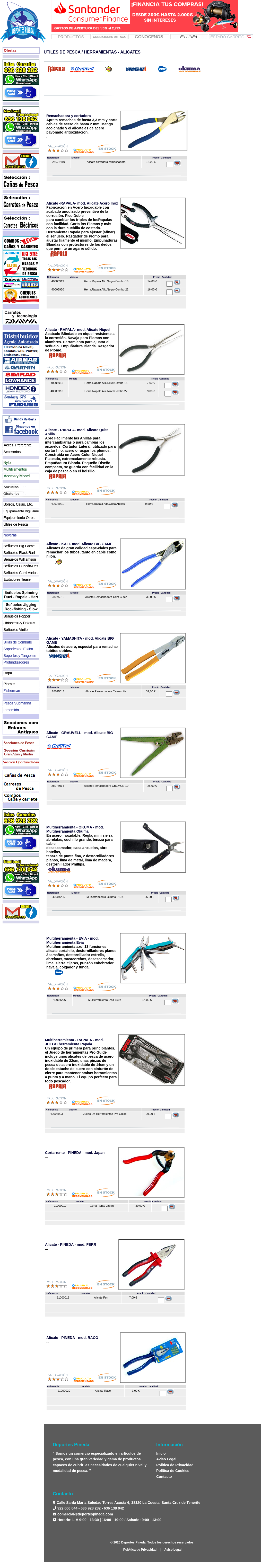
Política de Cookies (172, 1471)
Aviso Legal (166, 1459)
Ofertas (10, 50)
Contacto (164, 1477)
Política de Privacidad (175, 1465)
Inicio (161, 1453)
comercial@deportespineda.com (85, 1514)
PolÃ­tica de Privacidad (139, 1549)
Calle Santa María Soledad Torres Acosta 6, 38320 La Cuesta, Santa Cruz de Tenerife (128, 1503)
